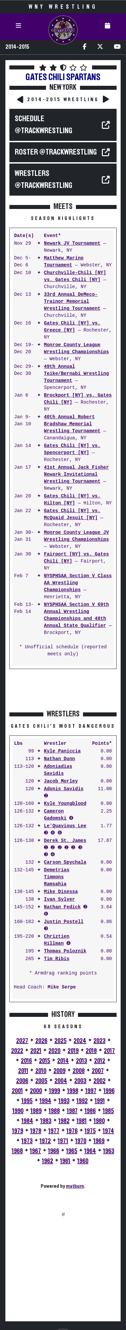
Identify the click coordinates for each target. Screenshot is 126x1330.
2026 (41, 1041)
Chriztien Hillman (57, 940)
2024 (80, 1041)
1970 (80, 1141)
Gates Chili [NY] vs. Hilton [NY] (72, 499)
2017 (109, 1051)
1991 (100, 1101)
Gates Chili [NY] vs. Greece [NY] (72, 327)
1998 (72, 1091)
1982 (64, 1121)
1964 (90, 1151)
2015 (44, 1061)
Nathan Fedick (62, 907)
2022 (17, 1051)
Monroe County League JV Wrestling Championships (76, 536)
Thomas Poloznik (65, 951)
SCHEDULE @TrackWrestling (43, 125)
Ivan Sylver (59, 899)
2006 (22, 1081)
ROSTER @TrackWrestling (56, 152)
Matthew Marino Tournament (64, 261)
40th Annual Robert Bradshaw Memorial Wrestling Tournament (72, 424)
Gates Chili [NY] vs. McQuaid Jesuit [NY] (72, 514)
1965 (71, 1151)
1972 (45, 1141)
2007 (98, 1071)
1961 (65, 1161)
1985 (108, 1111)
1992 (82, 1101)
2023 (99, 1041)
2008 (79, 1071)
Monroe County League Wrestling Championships (76, 348)
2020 (54, 1051)
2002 (99, 1081)
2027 (22, 1041)
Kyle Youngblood (65, 804)
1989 (36, 1111)
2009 (59, 1071)
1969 (98, 1141)
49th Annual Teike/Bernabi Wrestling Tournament (76, 374)
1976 (72, 1131)
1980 (99, 1121)
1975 (90, 1131)
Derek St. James (65, 841)
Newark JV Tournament (72, 243)
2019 (73, 1051)
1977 (53, 1131)
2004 (60, 1081)
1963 (108, 1151)
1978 (35, 1131)
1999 (54, 1091)
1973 (27, 1141)
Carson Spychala (65, 862)
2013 (81, 1061)
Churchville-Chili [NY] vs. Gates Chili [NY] (75, 276)
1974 (108, 1131)
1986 (90, 1111)
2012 (99, 1061)
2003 (80, 1081)
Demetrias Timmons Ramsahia (57, 877)
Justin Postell (64, 922)
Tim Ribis (57, 959)
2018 (91, 1051)
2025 (60, 1041)
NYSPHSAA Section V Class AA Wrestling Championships (78, 583)
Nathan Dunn (59, 759)
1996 (109, 1091)
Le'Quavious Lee (65, 826)
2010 (40, 1071)
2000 (36, 1091)
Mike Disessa (61, 892)
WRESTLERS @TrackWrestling (43, 180)
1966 (53, 1151)
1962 (47, 1161)
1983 (45, 1121)
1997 (90, 1091)
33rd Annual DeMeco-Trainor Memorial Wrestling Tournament (72, 301)
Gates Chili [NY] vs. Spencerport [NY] (72, 449)
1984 (27, 1121)
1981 (82, 1121)
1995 (27, 1101)
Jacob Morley (61, 781)
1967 (35, 1151)
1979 (17, 1131)
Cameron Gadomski (55, 815)
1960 (82, 1161)
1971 (63, 1141)
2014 (63, 1061)
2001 (17, 1091)
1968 (17, 1151)
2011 (23, 1071)
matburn (75, 1186)
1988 (54, 1111)
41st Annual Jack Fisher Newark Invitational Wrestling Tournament (76, 474)
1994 (45, 1101)
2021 (35, 1051)
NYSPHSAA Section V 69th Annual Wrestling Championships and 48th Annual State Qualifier (76, 615)
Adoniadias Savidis (58, 770)
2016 (26, 1061)
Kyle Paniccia (62, 751)
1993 (64, 1101)
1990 (18, 1111)
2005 (41, 1081)
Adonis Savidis (64, 789)
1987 (72, 1111)
